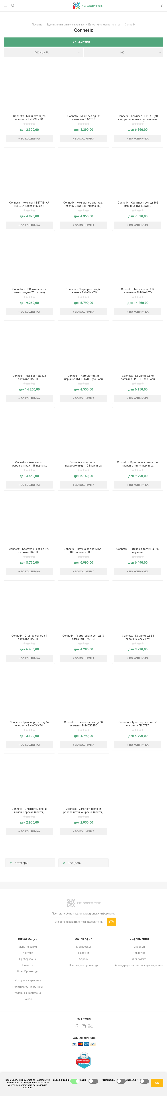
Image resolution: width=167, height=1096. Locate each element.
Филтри (84, 42)
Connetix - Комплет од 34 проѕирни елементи (138, 637)
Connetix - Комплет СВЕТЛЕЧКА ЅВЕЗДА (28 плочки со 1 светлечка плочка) (29, 206)
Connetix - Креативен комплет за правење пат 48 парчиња (137, 464)
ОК (157, 1082)
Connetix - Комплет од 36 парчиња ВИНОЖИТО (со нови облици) (83, 379)
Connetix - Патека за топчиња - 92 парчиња (137, 550)
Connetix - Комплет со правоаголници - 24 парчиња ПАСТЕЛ (83, 466)
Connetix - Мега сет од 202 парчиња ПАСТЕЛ (29, 377)
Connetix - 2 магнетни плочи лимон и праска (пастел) (29, 810)
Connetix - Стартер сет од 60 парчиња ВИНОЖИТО (83, 291)
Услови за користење (28, 993)
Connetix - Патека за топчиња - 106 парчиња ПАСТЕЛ (83, 550)
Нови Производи (27, 971)
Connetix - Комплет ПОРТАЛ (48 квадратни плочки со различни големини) (138, 119)
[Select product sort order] (43, 52)
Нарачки (83, 952)
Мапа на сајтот (28, 946)
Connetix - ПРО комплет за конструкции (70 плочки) (29, 291)
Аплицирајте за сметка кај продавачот (139, 965)
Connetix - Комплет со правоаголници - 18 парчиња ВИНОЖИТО (29, 466)
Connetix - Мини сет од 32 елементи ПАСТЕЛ (83, 117)
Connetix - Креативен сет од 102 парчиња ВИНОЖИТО (138, 204)
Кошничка (139, 952)
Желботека (139, 959)
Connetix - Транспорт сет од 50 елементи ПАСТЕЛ (138, 724)
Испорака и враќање (28, 980)
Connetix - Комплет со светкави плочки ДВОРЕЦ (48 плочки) (83, 204)
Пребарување (28, 959)
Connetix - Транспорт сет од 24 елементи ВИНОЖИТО (29, 724)
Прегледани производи (83, 965)
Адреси (83, 959)
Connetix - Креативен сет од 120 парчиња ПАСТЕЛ (29, 550)
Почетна (37, 24)
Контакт (28, 952)
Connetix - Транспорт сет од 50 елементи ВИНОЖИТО (83, 724)
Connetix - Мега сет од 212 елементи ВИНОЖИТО (137, 291)
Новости (27, 965)
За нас (28, 999)
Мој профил (83, 946)
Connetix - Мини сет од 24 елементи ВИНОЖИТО (29, 117)
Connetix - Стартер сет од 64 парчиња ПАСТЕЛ (29, 637)
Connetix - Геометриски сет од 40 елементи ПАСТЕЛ (83, 637)
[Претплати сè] (79, 922)
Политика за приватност (27, 986)
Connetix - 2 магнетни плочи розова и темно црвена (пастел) (83, 810)
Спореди (139, 946)
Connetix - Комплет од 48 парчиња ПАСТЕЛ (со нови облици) (138, 379)
